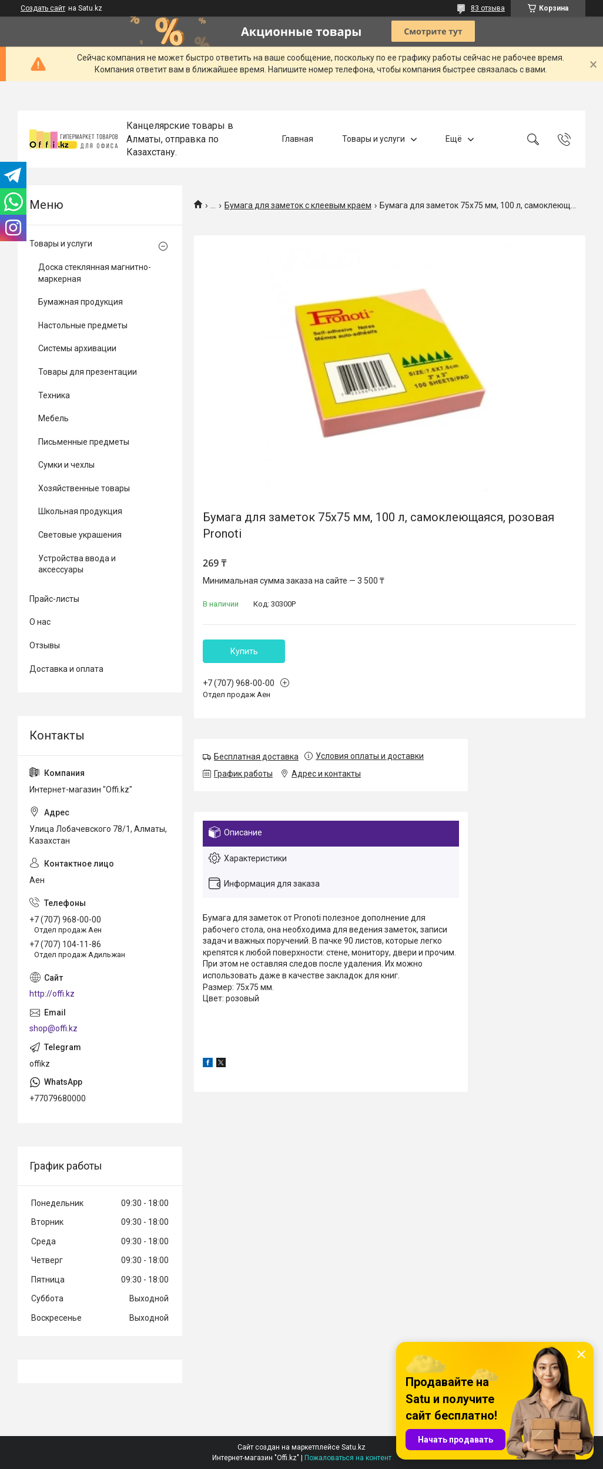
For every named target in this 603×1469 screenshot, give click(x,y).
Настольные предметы (83, 325)
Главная (297, 139)
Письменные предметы (83, 442)
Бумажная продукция (80, 302)
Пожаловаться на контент (347, 1458)
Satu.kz (353, 1447)
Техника (54, 395)
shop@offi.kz (53, 1028)
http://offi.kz (52, 993)
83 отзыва (488, 8)
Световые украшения (80, 534)
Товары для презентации (87, 372)
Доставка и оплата (66, 669)
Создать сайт (43, 8)
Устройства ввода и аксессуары (77, 564)
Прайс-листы (54, 599)
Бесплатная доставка (256, 756)
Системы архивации (77, 348)
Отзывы (44, 645)
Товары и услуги (373, 139)
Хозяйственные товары (84, 488)
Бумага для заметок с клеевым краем (298, 205)
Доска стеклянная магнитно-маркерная (94, 273)
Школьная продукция (80, 511)
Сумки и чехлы (66, 464)
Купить (244, 651)
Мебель (53, 418)
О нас (40, 622)
